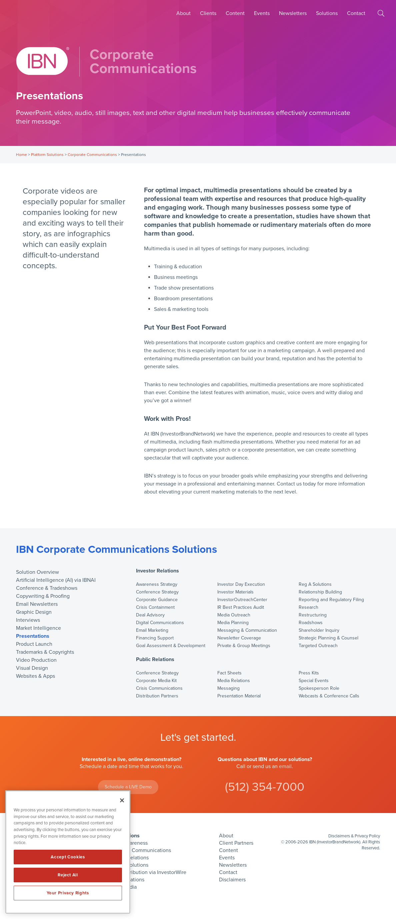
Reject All (68, 875)
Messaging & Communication (247, 630)
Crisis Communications (159, 688)
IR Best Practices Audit (240, 607)
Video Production (36, 660)
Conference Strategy (157, 592)
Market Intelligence (38, 628)
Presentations (32, 636)
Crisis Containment (155, 607)
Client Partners (236, 843)
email (285, 766)
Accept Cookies (68, 857)
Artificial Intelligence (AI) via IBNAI (56, 580)
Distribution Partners (157, 696)
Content (235, 13)
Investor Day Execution (241, 584)
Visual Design (32, 668)
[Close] (122, 800)
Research (308, 607)
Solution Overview (37, 572)
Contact (356, 13)
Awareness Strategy (156, 584)
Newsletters (293, 13)
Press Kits (309, 673)
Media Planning (233, 622)
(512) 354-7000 (264, 786)
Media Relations (233, 680)
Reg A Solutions (315, 584)
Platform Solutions (47, 154)
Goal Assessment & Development (170, 645)
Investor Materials (235, 592)
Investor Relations (157, 571)
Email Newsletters (37, 604)
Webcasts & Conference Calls (329, 696)
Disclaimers (232, 879)
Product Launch (34, 644)
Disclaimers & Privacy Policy (354, 836)
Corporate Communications (92, 154)
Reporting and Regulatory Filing (331, 599)
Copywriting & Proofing (43, 596)
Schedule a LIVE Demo (128, 787)
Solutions (327, 13)
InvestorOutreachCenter (242, 599)
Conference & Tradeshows (46, 588)
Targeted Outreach (318, 645)
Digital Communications (160, 622)
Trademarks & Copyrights (45, 652)
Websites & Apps (35, 676)
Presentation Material (239, 696)
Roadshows (311, 622)
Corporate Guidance (157, 599)
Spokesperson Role (319, 688)
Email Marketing (152, 630)
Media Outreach (233, 615)
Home (21, 154)
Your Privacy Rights (68, 893)
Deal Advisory (150, 615)
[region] (67, 852)
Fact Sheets (229, 673)
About (183, 13)
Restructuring (313, 615)
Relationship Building (320, 592)
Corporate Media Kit (156, 680)
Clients (208, 13)
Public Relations (155, 659)
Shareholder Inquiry (319, 630)
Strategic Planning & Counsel (328, 638)
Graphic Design (34, 612)
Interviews (28, 620)
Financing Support (155, 638)
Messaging (228, 688)
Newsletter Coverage (239, 638)
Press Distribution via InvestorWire (146, 872)
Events (262, 13)
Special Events (314, 680)
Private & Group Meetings (243, 645)
